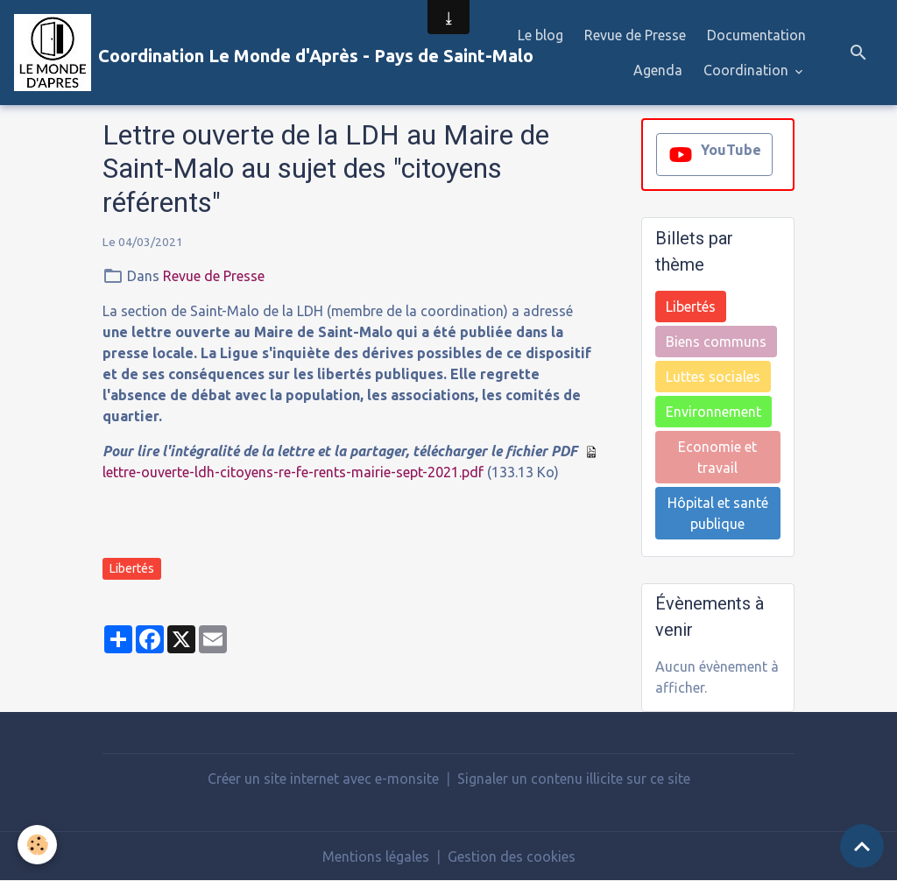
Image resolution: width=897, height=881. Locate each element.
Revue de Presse (635, 35)
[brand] (235, 52)
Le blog (540, 35)
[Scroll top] (862, 846)
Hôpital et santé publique (717, 513)
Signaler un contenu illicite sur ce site (573, 778)
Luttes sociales (713, 376)
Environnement (713, 411)
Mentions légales (375, 856)
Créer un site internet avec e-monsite (323, 778)
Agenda (657, 70)
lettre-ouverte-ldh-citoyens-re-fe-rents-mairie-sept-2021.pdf (293, 472)
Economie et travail (717, 457)
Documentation (756, 35)
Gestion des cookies (512, 856)
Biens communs (716, 341)
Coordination (747, 70)
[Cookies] (37, 844)
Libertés (131, 568)
